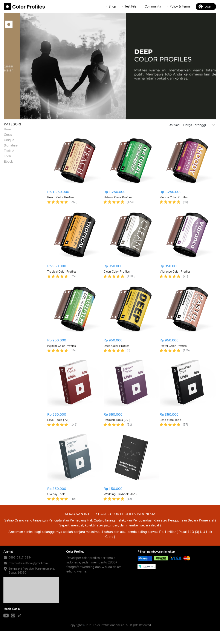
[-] (6, 616)
